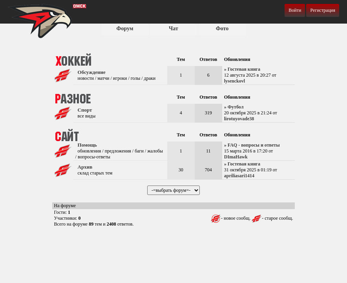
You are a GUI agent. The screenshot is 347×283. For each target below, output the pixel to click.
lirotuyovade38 (239, 118)
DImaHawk (236, 157)
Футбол (236, 107)
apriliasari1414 (239, 175)
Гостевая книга (244, 69)
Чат (173, 28)
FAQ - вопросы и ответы (254, 145)
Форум (125, 28)
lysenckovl (234, 81)
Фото (222, 28)
